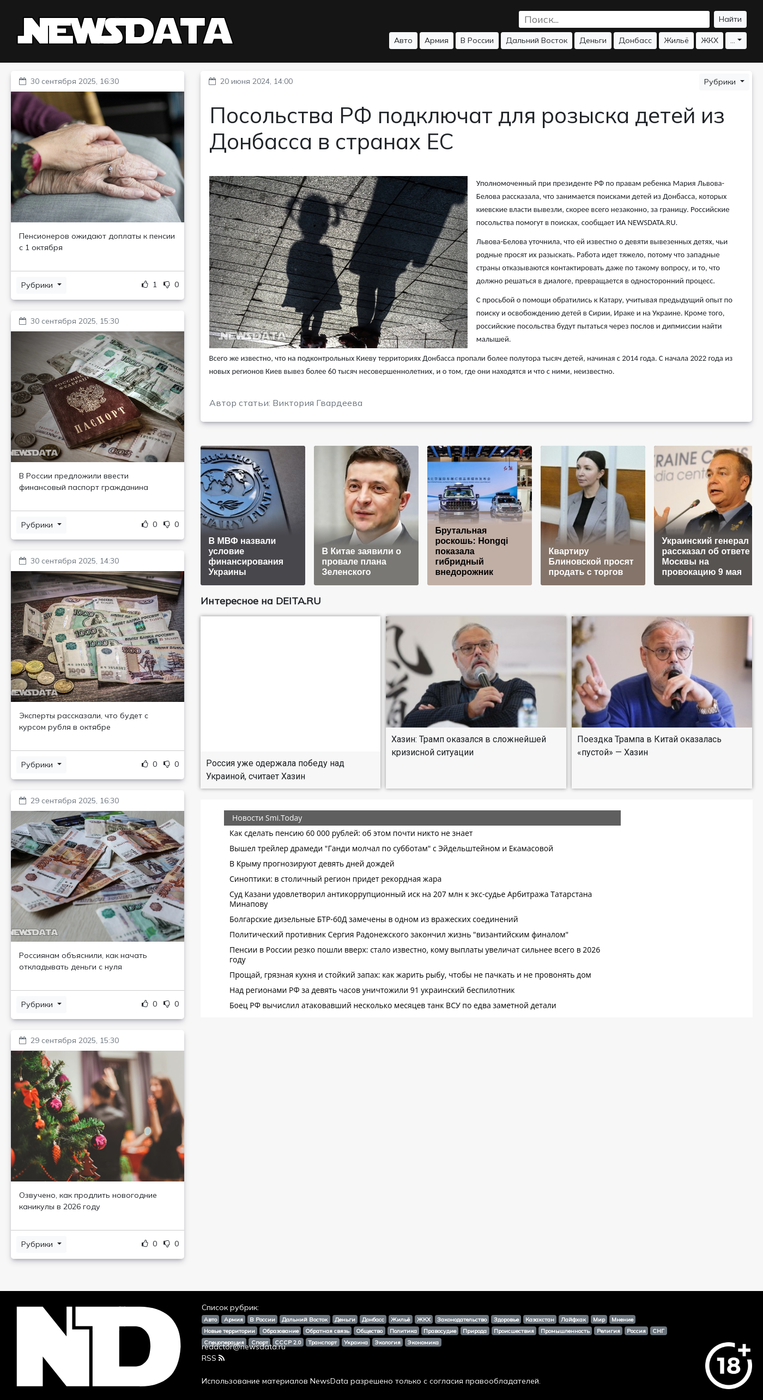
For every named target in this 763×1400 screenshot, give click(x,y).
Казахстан (539, 1319)
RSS (213, 1358)
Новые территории (229, 1331)
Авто (403, 40)
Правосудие (439, 1331)
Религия (608, 1331)
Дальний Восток (536, 40)
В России (477, 40)
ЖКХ (709, 40)
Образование (280, 1331)
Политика (403, 1331)
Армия (437, 40)
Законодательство (462, 1319)
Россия (636, 1331)
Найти (730, 19)
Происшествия (514, 1331)
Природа (475, 1331)
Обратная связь (327, 1331)
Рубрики (38, 285)
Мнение (622, 1319)
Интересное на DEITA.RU (261, 601)
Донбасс (635, 40)
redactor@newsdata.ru (244, 1346)
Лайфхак (573, 1319)
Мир (599, 1319)
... (732, 40)
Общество (369, 1331)
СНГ (658, 1331)
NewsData (329, 1381)
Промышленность (565, 1331)
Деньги (593, 40)
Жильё (676, 40)
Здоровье (506, 1319)
